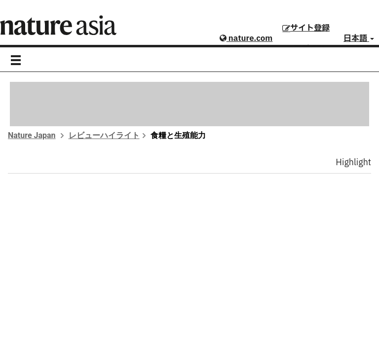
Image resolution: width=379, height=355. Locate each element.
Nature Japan (32, 135)
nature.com (246, 38)
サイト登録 (306, 28)
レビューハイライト (104, 135)
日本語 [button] (358, 38)
